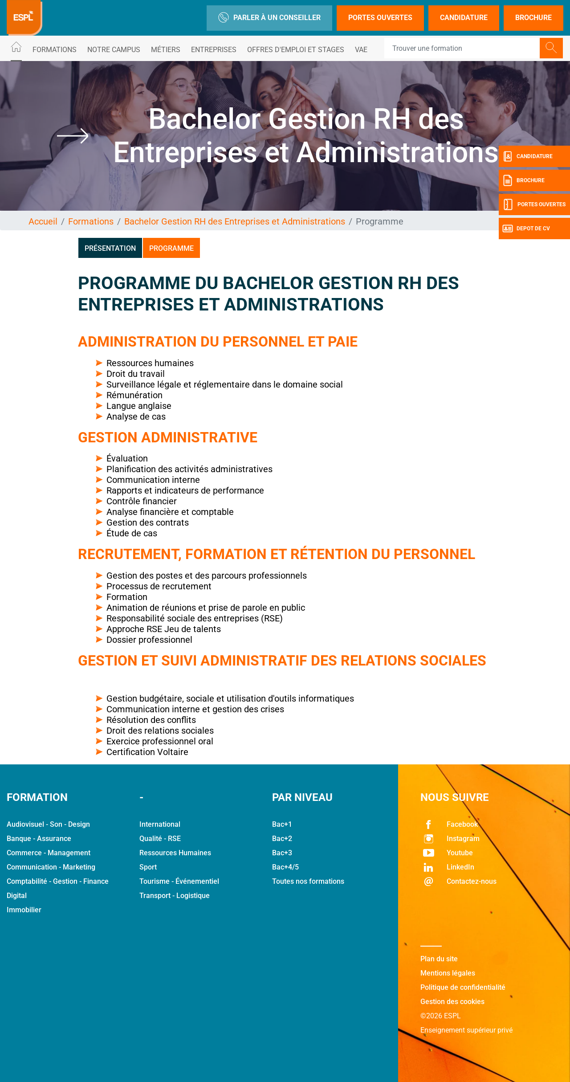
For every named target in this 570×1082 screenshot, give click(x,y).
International (159, 824)
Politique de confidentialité (462, 987)
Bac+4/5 (285, 867)
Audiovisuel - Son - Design (48, 824)
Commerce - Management (48, 853)
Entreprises (213, 49)
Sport (148, 867)
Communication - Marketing (51, 867)
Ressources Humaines (175, 853)
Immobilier (24, 910)
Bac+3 (282, 853)
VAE (361, 49)
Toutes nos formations (308, 881)
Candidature (464, 17)
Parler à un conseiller (269, 18)
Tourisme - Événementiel (179, 881)
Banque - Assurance (39, 838)
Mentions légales (447, 973)
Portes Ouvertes (380, 17)
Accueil (42, 221)
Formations (55, 49)
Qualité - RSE (160, 838)
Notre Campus (113, 49)
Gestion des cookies (452, 1001)
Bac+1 (282, 824)
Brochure (533, 17)
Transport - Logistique (174, 895)
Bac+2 (282, 838)
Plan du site (439, 959)
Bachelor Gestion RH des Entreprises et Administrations (234, 221)
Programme (171, 248)
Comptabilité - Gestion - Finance (58, 881)
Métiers (165, 49)
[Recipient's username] (462, 48)
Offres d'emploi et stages (295, 49)
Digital (17, 895)
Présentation (110, 248)
